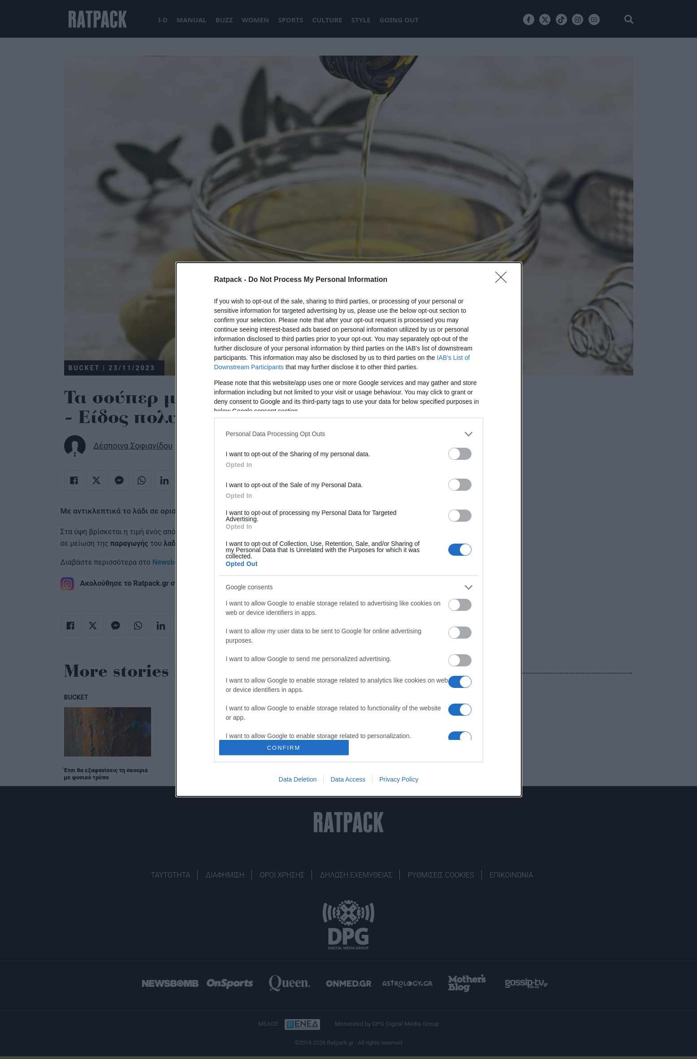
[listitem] (349, 434)
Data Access (347, 779)
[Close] (503, 280)
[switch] (460, 454)
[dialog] (348, 530)
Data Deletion (298, 779)
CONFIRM (284, 747)
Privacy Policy (398, 779)
